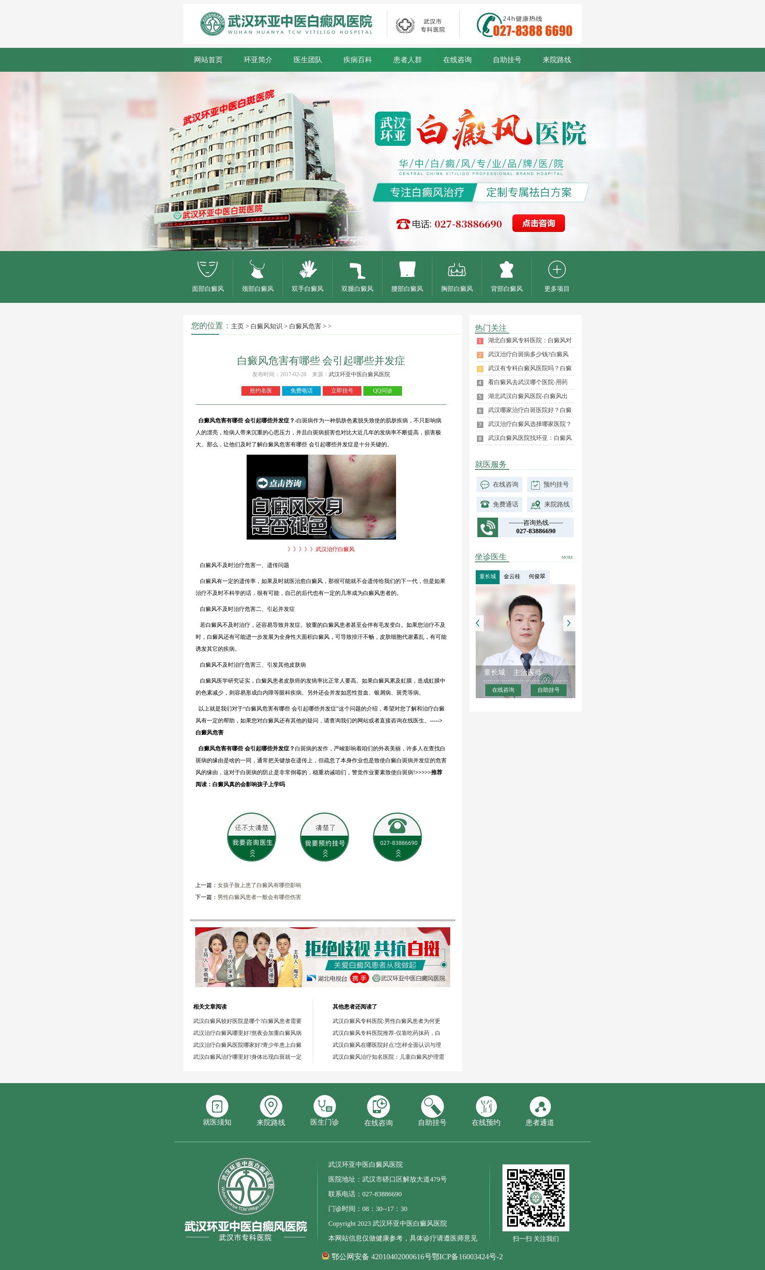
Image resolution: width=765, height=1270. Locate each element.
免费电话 (301, 391)
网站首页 (208, 60)
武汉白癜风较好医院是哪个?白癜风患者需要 (247, 1021)
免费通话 (505, 504)
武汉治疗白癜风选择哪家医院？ (530, 424)
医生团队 (308, 60)
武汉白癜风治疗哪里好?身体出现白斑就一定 (247, 1057)
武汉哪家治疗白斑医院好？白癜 (530, 410)
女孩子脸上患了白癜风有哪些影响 (259, 885)
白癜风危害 (305, 326)
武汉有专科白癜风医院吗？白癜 (530, 368)
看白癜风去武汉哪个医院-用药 (528, 382)
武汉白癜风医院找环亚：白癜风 (530, 438)
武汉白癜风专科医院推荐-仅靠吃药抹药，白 (387, 1033)
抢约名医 (261, 391)
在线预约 (486, 1111)
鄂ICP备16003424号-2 (467, 1256)
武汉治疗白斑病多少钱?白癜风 (528, 354)
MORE (567, 557)
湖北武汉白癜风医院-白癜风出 (528, 396)
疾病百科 (357, 60)
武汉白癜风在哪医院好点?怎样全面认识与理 (387, 1045)
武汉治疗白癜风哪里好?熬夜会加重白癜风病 (247, 1033)
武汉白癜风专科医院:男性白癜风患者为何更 (386, 1021)
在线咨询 (457, 60)
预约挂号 (556, 484)
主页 (237, 326)
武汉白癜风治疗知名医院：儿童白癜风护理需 (388, 1057)
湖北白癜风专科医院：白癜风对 (530, 340)
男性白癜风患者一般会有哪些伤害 (259, 897)
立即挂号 (342, 391)
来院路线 (557, 60)
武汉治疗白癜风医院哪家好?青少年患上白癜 (247, 1045)
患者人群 (407, 60)
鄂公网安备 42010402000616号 (382, 1257)
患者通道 (540, 1111)
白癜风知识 (266, 326)
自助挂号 (507, 60)
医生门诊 (324, 1110)
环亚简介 (258, 60)
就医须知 (217, 1110)
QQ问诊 (382, 391)
